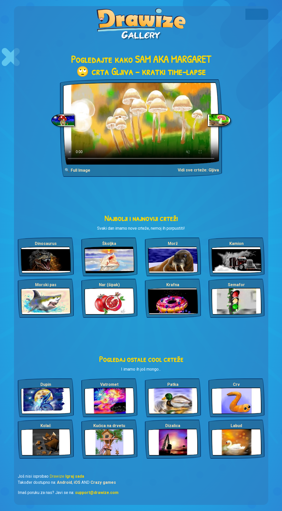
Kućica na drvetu (109, 425)
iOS (77, 482)
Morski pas (45, 284)
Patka (173, 384)
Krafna (172, 284)
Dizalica (172, 425)
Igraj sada (74, 476)
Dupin (45, 384)
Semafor (236, 284)
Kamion (236, 243)
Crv (236, 384)
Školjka (109, 243)
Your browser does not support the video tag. (141, 123)
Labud (236, 425)
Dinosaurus (46, 243)
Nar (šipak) (109, 284)
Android (64, 482)
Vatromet (109, 384)
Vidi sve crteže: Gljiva (198, 170)
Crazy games (103, 482)
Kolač (45, 425)
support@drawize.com (96, 492)
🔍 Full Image (77, 170)
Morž (173, 243)
